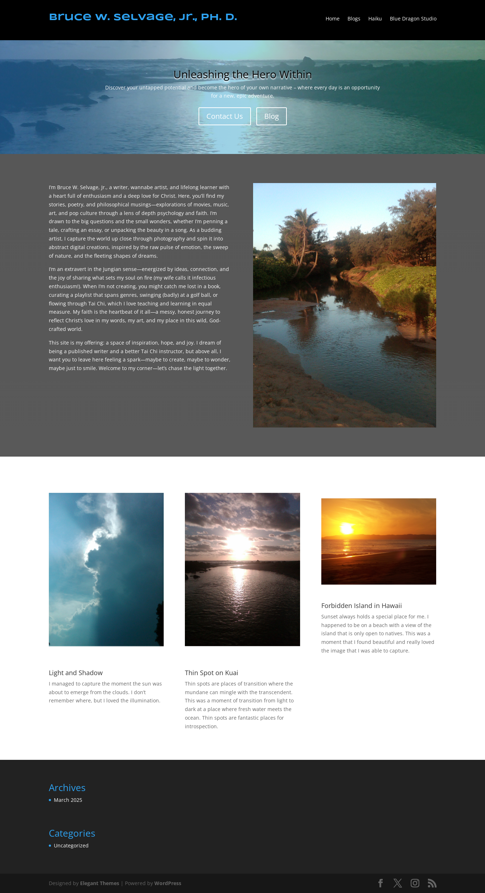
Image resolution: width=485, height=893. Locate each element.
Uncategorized (71, 845)
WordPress (167, 883)
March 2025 (68, 799)
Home (333, 19)
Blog (271, 116)
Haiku (375, 19)
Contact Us (224, 116)
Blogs (354, 19)
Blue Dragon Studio (413, 19)
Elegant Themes (99, 883)
